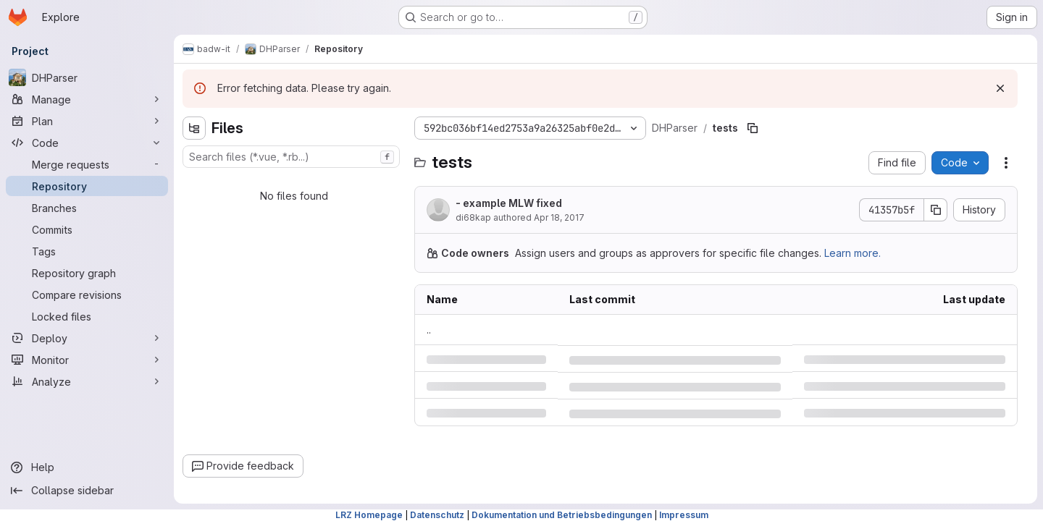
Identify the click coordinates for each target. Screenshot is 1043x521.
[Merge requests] (87, 164)
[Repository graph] (87, 273)
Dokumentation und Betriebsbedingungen (562, 514)
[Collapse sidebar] (87, 490)
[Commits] (87, 229)
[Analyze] (87, 381)
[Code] (87, 142)
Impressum (683, 514)
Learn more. (852, 253)
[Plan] (87, 121)
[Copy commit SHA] (935, 209)
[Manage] (87, 99)
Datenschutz (437, 514)
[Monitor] (87, 360)
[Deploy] (87, 338)
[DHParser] (87, 77)
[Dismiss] (1000, 88)
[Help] (87, 467)
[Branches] (87, 208)
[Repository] (87, 186)
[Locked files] (87, 316)
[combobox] (291, 156)
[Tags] (87, 251)
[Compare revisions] (87, 294)
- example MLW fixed (509, 203)
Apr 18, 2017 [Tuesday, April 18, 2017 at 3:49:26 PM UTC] (559, 217)
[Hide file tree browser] (194, 128)
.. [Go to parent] (429, 329)
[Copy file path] (752, 128)
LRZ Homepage (369, 514)
